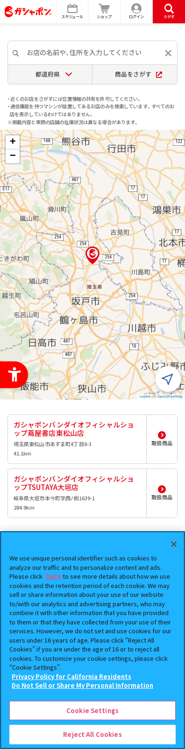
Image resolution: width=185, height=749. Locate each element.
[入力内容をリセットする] (168, 53)
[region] (92, 640)
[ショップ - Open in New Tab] (104, 11)
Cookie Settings (92, 710)
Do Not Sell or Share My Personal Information (82, 685)
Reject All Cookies (92, 734)
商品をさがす (138, 74)
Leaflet (145, 396)
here (53, 576)
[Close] (174, 544)
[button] (92, 255)
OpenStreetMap (170, 396)
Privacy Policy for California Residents (71, 676)
